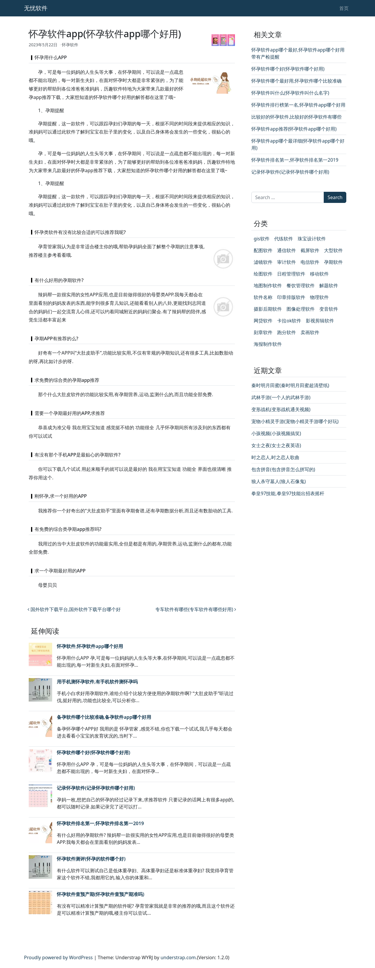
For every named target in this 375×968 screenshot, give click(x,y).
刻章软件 (263, 332)
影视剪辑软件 (320, 320)
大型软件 (333, 250)
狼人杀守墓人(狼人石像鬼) (278, 481)
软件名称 (263, 297)
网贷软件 (263, 320)
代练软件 (283, 238)
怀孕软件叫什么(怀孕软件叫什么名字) (290, 93)
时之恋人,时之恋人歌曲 (275, 457)
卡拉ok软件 (289, 320)
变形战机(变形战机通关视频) (281, 409)
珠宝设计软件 (312, 238)
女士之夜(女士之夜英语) (276, 445)
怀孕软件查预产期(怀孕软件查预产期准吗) (100, 894)
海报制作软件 (268, 344)
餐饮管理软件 (301, 285)
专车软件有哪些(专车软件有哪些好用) (195, 609)
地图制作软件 (268, 285)
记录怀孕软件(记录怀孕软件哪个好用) (96, 788)
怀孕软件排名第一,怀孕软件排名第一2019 (100, 823)
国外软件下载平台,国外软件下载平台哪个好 (74, 609)
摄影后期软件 (268, 309)
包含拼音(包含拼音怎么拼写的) (283, 469)
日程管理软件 (291, 274)
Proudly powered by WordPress (58, 957)
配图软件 (263, 250)
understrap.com (178, 957)
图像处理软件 (301, 309)
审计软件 (286, 262)
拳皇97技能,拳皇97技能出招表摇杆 (287, 493)
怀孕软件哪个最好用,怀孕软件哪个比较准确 (296, 81)
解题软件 (328, 285)
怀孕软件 (70, 44)
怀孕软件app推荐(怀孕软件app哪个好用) (294, 129)
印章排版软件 (291, 297)
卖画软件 (310, 332)
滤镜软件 (263, 262)
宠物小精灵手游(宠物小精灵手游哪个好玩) (295, 421)
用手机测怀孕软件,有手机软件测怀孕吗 (97, 681)
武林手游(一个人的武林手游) (281, 397)
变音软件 (328, 309)
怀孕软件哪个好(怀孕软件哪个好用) (93, 752)
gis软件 (262, 238)
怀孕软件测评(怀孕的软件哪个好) (91, 859)
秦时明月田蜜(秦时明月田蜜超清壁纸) (290, 385)
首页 (344, 8)
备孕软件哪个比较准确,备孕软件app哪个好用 (104, 717)
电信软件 (310, 262)
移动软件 (319, 274)
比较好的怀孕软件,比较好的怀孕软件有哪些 (296, 117)
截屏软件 (310, 250)
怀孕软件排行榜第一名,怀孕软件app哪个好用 (298, 105)
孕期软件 (333, 262)
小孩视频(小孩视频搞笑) (276, 433)
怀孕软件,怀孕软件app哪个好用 (90, 646)
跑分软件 (286, 332)
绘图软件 (263, 274)
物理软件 (319, 297)
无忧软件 (35, 8)
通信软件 (286, 250)
